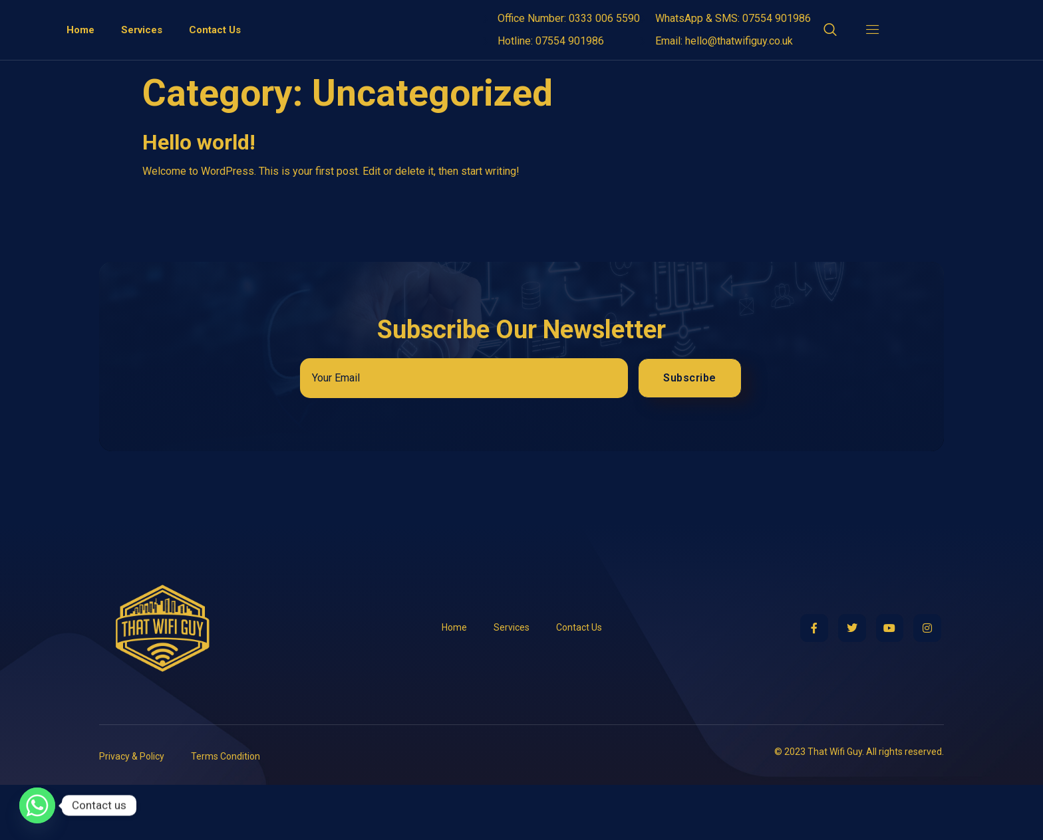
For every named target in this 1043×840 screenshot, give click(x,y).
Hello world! (198, 196)
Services (141, 57)
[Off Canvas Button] (866, 57)
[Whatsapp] (37, 805)
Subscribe (689, 433)
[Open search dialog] (831, 59)
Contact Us (215, 57)
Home (80, 57)
